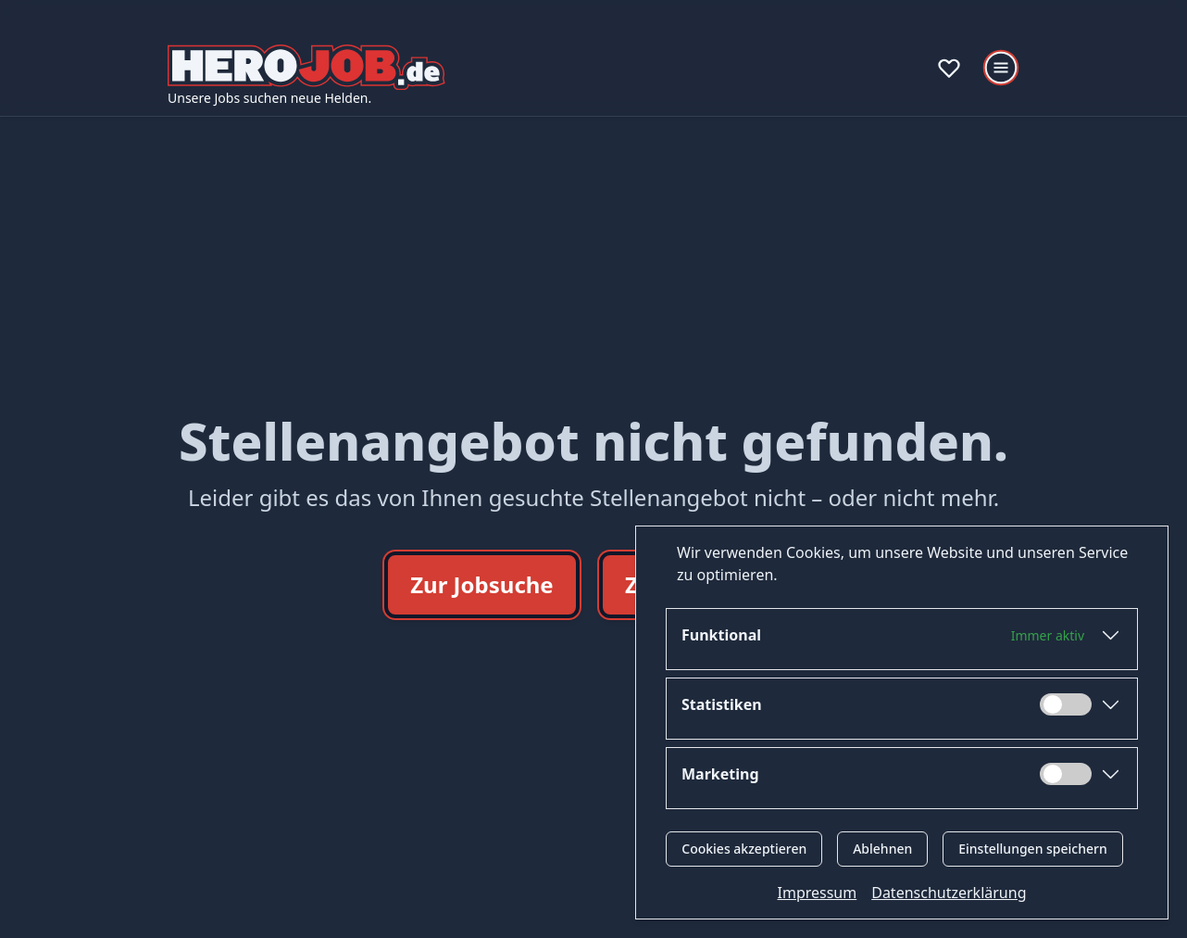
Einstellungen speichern (1032, 848)
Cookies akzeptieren (743, 848)
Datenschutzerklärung (948, 892)
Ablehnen (882, 848)
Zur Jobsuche (482, 584)
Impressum (817, 892)
